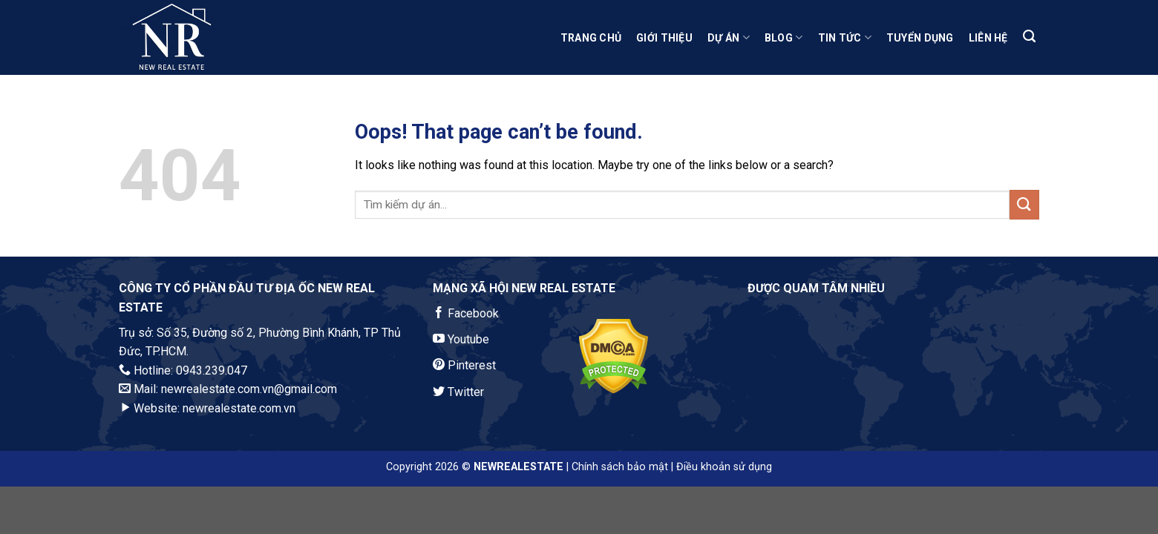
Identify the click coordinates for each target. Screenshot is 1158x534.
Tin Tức (844, 37)
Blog (784, 37)
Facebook (466, 313)
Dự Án (728, 37)
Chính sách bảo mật (620, 467)
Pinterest (464, 365)
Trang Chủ (591, 38)
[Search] (1029, 36)
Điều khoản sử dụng (724, 467)
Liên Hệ (988, 38)
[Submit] (1024, 204)
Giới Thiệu (664, 38)
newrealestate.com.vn (239, 408)
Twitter (458, 392)
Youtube (461, 339)
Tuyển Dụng (920, 38)
